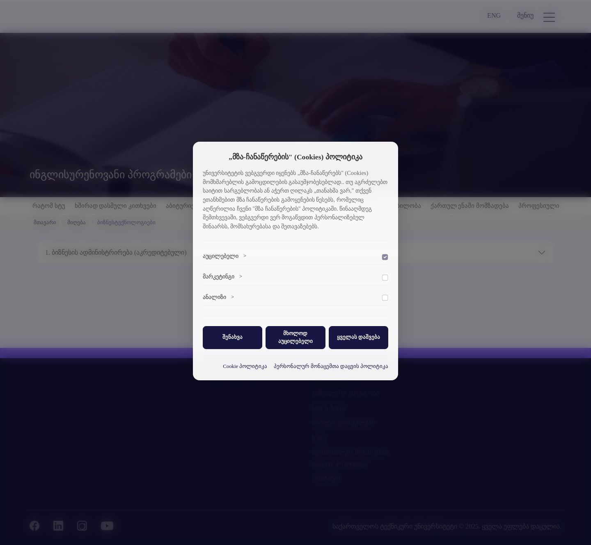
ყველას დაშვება (358, 337)
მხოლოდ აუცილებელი (295, 337)
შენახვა (232, 337)
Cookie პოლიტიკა (245, 366)
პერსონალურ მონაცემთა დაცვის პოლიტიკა (331, 366)
